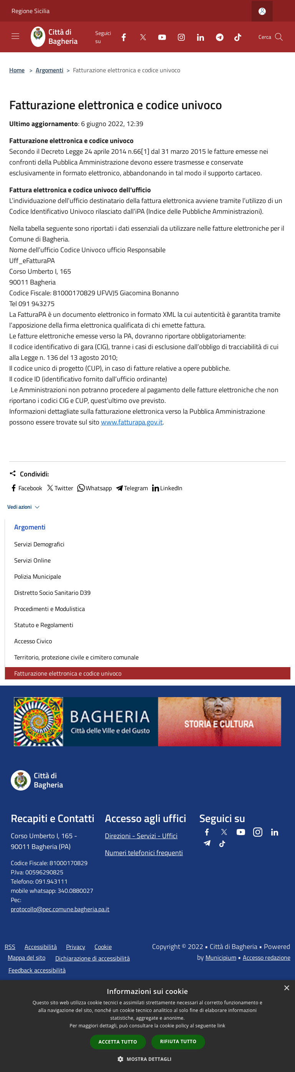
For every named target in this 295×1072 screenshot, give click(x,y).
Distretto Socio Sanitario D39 (52, 592)
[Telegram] (216, 37)
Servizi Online (32, 560)
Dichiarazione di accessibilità (92, 958)
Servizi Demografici (39, 544)
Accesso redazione (266, 957)
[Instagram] (178, 37)
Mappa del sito (26, 957)
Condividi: (29, 474)
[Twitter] (140, 37)
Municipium (221, 957)
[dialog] (147, 1026)
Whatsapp (94, 488)
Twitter (59, 488)
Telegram (131, 488)
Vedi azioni (24, 507)
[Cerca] (278, 37)
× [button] (286, 988)
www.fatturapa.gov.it (131, 422)
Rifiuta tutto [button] (178, 1041)
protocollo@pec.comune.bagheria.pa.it (60, 909)
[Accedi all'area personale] (262, 11)
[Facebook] (120, 37)
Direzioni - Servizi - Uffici (141, 836)
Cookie (103, 946)
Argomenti (49, 70)
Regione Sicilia (31, 10)
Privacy (75, 946)
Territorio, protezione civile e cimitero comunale (76, 657)
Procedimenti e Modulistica (49, 608)
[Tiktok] (234, 37)
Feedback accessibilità (37, 970)
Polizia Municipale (37, 576)
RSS (10, 946)
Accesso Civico (33, 641)
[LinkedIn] (197, 37)
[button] (147, 1059)
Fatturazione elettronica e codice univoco (67, 673)
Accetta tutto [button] (118, 1042)
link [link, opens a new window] (221, 1025)
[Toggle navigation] (15, 36)
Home (17, 70)
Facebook (25, 488)
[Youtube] (159, 37)
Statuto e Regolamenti (43, 624)
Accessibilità (41, 946)
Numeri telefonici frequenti (144, 852)
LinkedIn (166, 488)
